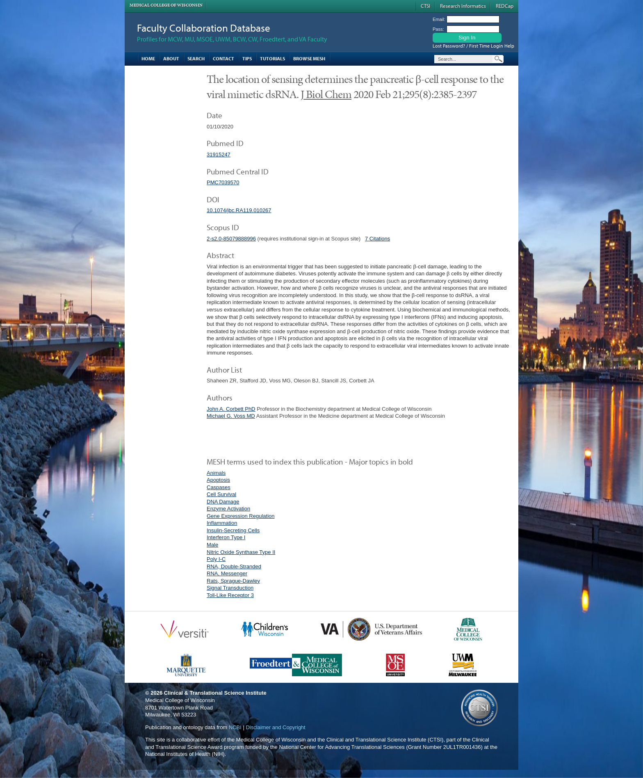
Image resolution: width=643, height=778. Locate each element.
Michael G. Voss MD (231, 416)
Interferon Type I (226, 537)
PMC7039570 (223, 182)
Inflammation (222, 523)
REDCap (504, 5)
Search (196, 58)
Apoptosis (218, 480)
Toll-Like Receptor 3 (230, 595)
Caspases (218, 487)
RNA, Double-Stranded (234, 566)
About (171, 58)
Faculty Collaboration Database (203, 27)
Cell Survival (221, 494)
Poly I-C (216, 559)
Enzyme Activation (228, 509)
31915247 (218, 154)
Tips (247, 58)
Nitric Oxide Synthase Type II (241, 552)
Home (148, 58)
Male (212, 545)
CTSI (425, 5)
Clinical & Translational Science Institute (215, 693)
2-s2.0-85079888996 (231, 239)
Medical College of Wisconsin (166, 5)
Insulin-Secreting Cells (233, 530)
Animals (216, 473)
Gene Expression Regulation (241, 516)
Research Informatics (463, 5)
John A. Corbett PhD (231, 409)
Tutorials (272, 58)
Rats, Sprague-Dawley (233, 581)
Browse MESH (309, 58)
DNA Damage (223, 502)
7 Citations (377, 239)
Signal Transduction (230, 588)
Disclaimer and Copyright (275, 727)
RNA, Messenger (227, 573)
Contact (223, 58)
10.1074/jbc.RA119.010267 (239, 210)
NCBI (235, 727)
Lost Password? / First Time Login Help (473, 46)
